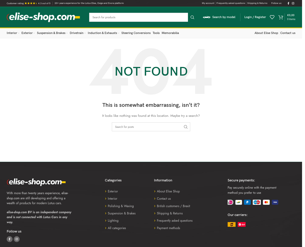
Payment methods (168, 228)
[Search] (143, 17)
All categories (117, 228)
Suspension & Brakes (122, 213)
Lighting (113, 220)
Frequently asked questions (175, 220)
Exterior (113, 191)
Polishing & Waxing (121, 206)
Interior (112, 198)
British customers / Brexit (173, 206)
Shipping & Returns (170, 213)
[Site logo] (43, 17)
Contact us (164, 198)
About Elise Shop (168, 191)
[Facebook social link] (288, 3)
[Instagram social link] (293, 3)
